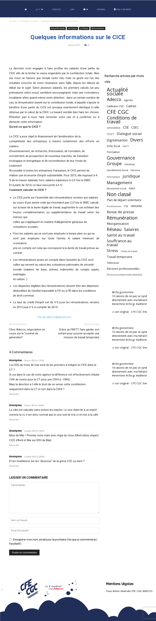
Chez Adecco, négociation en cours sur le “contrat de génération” (27, 333)
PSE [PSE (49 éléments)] (126, 206)
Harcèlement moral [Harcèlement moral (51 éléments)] (117, 170)
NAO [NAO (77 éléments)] (132, 188)
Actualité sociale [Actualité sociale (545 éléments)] (117, 91)
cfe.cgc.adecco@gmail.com (54, 317)
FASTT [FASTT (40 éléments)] (126, 146)
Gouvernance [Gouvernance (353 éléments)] (121, 158)
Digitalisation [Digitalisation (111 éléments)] (117, 140)
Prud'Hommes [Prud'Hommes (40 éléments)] (114, 206)
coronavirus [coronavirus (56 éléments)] (113, 127)
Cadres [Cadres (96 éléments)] (131, 106)
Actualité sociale (28, 21)
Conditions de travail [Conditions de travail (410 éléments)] (122, 120)
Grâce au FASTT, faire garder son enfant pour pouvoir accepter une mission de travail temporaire (78, 333)
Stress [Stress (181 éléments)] (112, 251)
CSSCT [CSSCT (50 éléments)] (110, 134)
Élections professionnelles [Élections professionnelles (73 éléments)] (123, 268)
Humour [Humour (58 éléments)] (135, 170)
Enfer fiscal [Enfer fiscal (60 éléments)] (113, 146)
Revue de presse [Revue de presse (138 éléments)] (120, 212)
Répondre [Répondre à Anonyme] (14, 394)
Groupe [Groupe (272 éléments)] (114, 164)
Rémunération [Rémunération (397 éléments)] (122, 218)
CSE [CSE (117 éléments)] (126, 127)
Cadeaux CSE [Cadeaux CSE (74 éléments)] (115, 106)
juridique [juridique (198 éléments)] (131, 176)
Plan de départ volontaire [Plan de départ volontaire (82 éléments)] (124, 200)
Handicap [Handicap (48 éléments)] (129, 164)
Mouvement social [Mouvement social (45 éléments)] (116, 188)
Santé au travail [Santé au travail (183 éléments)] (121, 235)
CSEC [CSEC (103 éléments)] (135, 127)
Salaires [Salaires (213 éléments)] (131, 229)
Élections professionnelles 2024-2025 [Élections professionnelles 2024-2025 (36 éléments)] (124, 274)
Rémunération (98, 28)
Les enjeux (72, 28)
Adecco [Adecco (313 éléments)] (114, 99)
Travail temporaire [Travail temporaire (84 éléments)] (119, 257)
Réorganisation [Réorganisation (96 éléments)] (118, 224)
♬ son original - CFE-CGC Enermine (133, 311)
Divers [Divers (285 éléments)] (136, 140)
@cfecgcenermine (123, 292)
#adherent (142, 304)
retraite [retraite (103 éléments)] (136, 206)
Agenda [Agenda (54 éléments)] (128, 100)
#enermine (118, 304)
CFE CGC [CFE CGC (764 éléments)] (118, 112)
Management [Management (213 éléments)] (119, 183)
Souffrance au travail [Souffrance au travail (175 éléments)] (119, 243)
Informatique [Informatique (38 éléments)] (113, 176)
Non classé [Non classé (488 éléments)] (119, 194)
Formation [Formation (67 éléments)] (113, 152)
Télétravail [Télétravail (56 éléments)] (113, 262)
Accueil (13, 21)
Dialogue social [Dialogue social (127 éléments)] (129, 133)
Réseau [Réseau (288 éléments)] (114, 229)
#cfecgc (130, 304)
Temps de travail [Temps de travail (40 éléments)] (129, 251)
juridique (84, 28)
